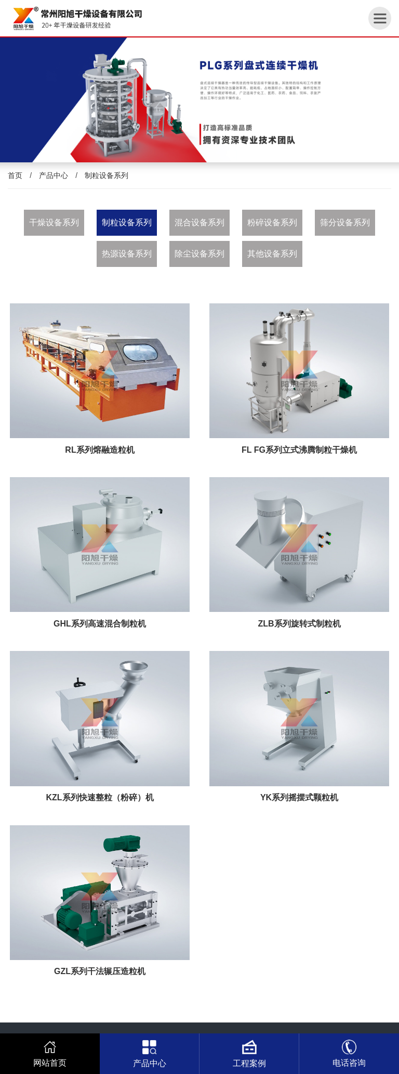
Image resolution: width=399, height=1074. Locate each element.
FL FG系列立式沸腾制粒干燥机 (299, 449)
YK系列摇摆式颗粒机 (299, 797)
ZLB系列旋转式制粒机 (299, 623)
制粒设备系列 (106, 175)
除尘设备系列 (199, 253)
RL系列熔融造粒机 (99, 449)
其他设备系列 (272, 253)
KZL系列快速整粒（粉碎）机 (99, 797)
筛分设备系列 (345, 222)
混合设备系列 (199, 222)
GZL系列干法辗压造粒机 (99, 971)
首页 (15, 175)
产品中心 (53, 175)
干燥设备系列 (54, 222)
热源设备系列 (127, 253)
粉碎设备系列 (272, 222)
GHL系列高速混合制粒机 (100, 623)
